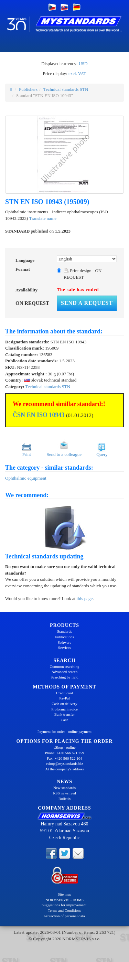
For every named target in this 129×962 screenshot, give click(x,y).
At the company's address (64, 769)
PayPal (64, 698)
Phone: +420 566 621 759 (64, 753)
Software (65, 642)
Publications (64, 637)
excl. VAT (77, 73)
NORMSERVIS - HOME (64, 900)
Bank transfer (64, 714)
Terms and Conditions (64, 910)
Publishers (28, 89)
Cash (64, 720)
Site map (64, 894)
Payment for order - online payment (64, 731)
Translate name (42, 218)
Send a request (87, 303)
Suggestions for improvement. (64, 905)
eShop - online (64, 747)
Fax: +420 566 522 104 (64, 758)
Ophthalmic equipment (25, 478)
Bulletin (64, 799)
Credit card (64, 693)
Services (64, 647)
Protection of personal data (64, 916)
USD (83, 63)
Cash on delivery (64, 704)
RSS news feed (64, 793)
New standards (64, 787)
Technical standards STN (65, 89)
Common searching (64, 666)
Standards (64, 631)
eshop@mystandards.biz (64, 763)
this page (85, 598)
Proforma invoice (64, 709)
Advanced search (64, 672)
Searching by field (64, 677)
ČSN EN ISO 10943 (39, 414)
